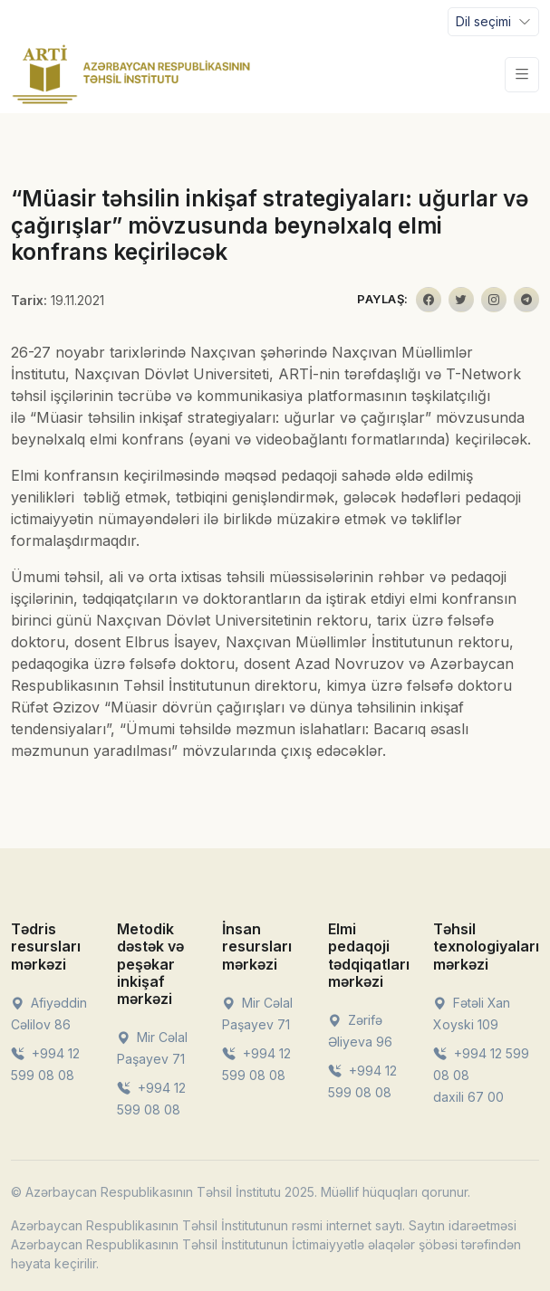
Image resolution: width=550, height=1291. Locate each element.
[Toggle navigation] (493, 21)
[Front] (131, 74)
